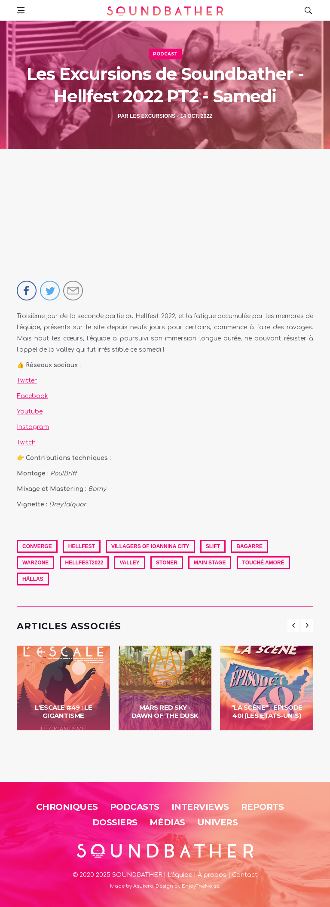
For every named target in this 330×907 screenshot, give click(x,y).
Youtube (30, 411)
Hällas (32, 579)
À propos (212, 875)
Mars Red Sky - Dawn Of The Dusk (165, 711)
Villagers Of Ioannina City (150, 546)
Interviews (200, 807)
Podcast (165, 54)
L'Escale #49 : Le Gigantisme (63, 711)
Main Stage (210, 563)
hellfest (81, 546)
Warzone (35, 563)
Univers (217, 822)
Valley (129, 563)
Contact (244, 875)
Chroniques (67, 807)
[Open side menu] (20, 10)
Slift (213, 546)
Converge (37, 546)
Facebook (32, 396)
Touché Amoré (263, 563)
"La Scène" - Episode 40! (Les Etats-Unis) (266, 711)
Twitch (26, 442)
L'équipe (180, 875)
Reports (262, 807)
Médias (167, 822)
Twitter (27, 380)
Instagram (33, 427)
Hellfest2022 (84, 563)
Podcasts (134, 807)
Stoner (166, 563)
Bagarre (249, 546)
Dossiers (115, 822)
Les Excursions (152, 116)
